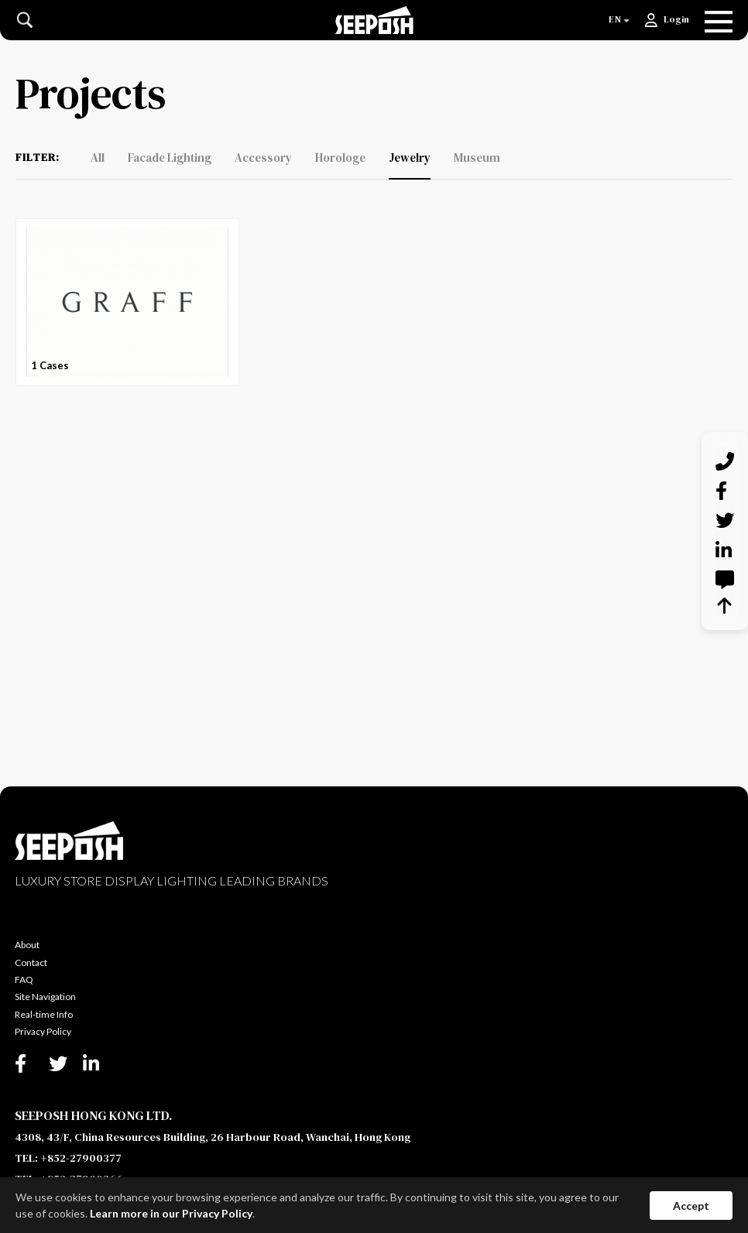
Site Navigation (45, 996)
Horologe (340, 157)
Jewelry (410, 157)
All (98, 157)
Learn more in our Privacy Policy (171, 1213)
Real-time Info (44, 1014)
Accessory (263, 157)
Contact (31, 962)
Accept (691, 1205)
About (27, 944)
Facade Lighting (169, 157)
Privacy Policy (43, 1031)
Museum (477, 157)
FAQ (24, 979)
